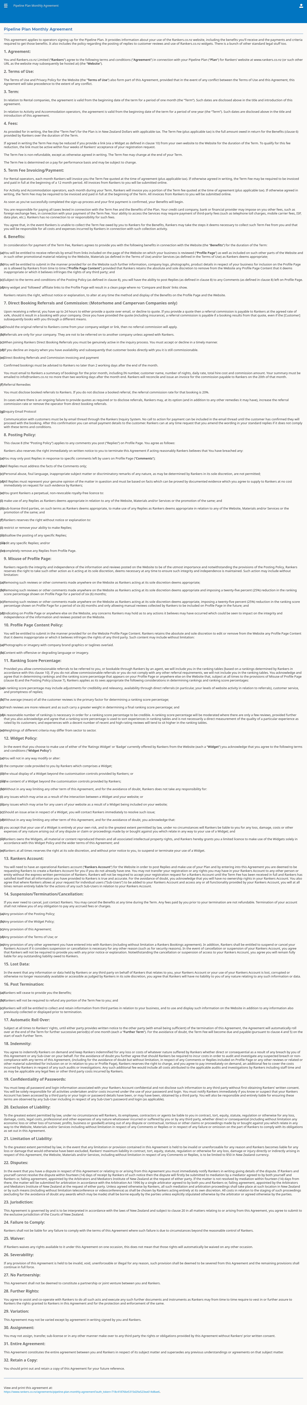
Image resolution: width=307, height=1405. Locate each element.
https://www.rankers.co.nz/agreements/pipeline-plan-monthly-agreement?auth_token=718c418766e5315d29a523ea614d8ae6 (82, 1391)
